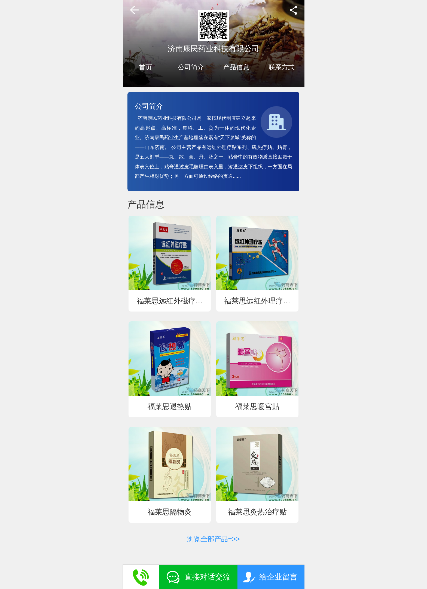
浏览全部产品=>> (213, 539)
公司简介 (191, 67)
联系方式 (282, 67)
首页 (145, 67)
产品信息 (236, 67)
